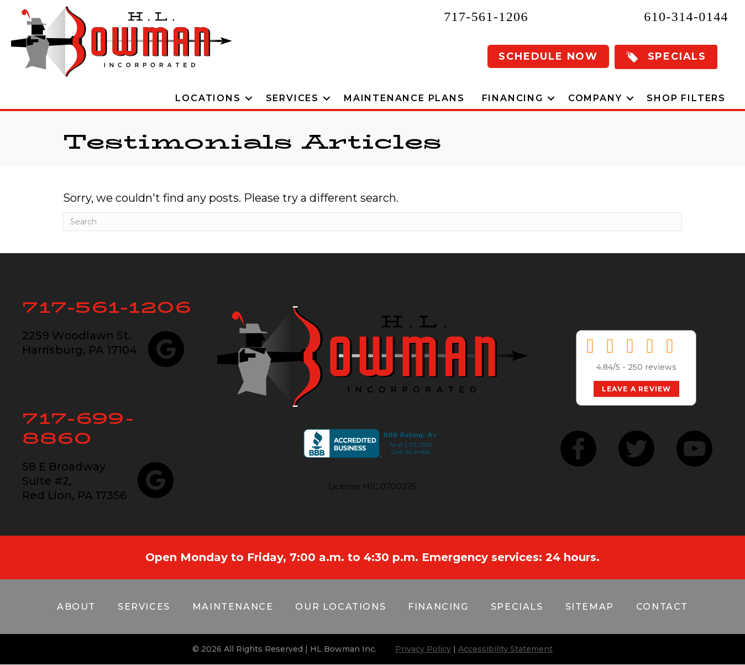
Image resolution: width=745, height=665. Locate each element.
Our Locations (340, 606)
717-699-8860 (78, 428)
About (76, 606)
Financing (512, 98)
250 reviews (652, 367)
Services (292, 98)
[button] (666, 57)
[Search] (372, 221)
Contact (662, 606)
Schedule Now (548, 56)
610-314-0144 (686, 16)
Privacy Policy (423, 649)
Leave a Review (636, 389)
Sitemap (589, 606)
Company (595, 98)
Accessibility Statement (505, 649)
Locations (207, 98)
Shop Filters (686, 98)
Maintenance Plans (404, 98)
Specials (517, 606)
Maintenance (233, 606)
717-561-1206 (486, 16)
